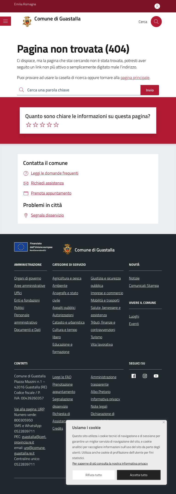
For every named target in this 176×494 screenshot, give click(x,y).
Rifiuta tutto (93, 474)
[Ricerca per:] (78, 90)
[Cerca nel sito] (156, 21)
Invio (150, 90)
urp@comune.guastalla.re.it (29, 450)
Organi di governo (27, 278)
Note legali (99, 406)
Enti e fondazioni (27, 300)
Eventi (134, 323)
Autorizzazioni (63, 315)
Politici (19, 307)
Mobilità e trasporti (105, 300)
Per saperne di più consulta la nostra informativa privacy (110, 463)
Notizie (134, 278)
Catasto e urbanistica (68, 322)
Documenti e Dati (27, 329)
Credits (57, 428)
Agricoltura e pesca (66, 278)
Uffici (18, 293)
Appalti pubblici (63, 307)
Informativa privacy (105, 399)
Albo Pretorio (100, 391)
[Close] (164, 422)
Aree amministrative (29, 285)
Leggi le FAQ (62, 377)
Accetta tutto (138, 474)
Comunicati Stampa (144, 285)
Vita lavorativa (102, 344)
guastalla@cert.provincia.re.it (30, 439)
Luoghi (134, 316)
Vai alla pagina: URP (29, 409)
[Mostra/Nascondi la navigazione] (5, 21)
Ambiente (59, 285)
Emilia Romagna (25, 4)
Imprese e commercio (107, 293)
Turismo (96, 337)
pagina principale (135, 77)
